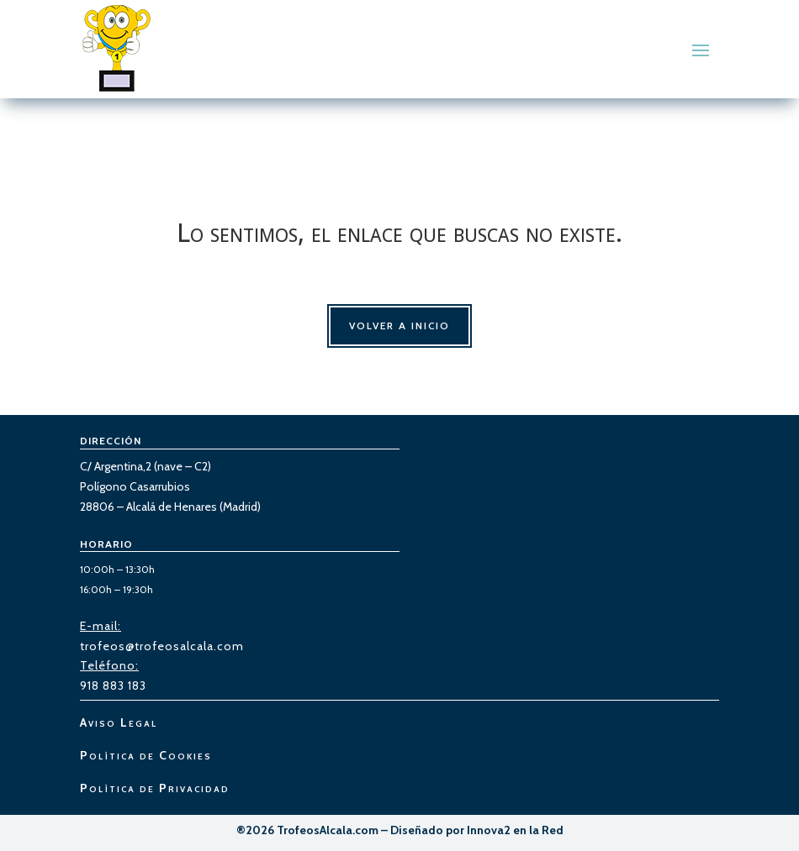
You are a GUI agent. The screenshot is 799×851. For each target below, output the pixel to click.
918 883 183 (113, 685)
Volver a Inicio (399, 325)
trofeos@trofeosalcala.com (162, 646)
